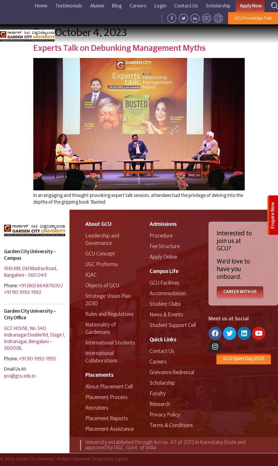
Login (160, 6)
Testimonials (68, 6)
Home (41, 6)
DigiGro (121, 459)
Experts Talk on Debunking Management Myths (119, 48)
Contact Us (186, 6)
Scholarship (218, 6)
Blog (117, 6)
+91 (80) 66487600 (40, 286)
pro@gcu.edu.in (20, 376)
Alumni (97, 6)
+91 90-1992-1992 (22, 292)
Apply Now (251, 6)
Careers (138, 6)
